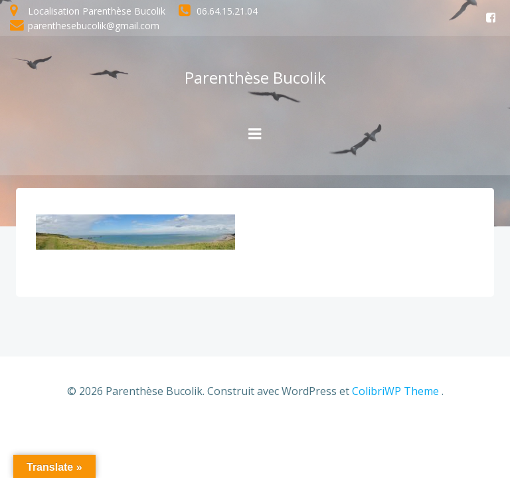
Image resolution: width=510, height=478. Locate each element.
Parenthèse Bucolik (255, 77)
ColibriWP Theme (395, 391)
